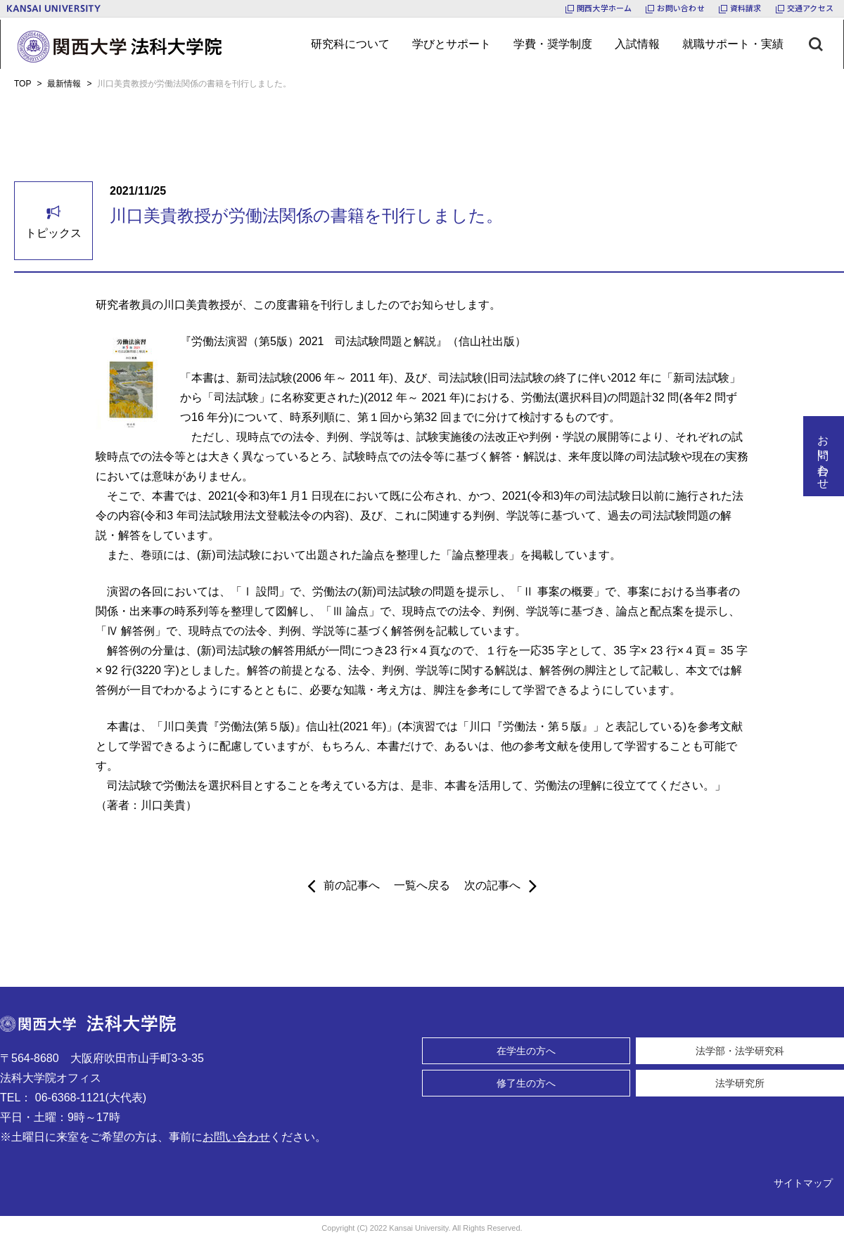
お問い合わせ (680, 7)
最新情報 (64, 84)
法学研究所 (740, 1083)
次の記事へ (500, 885)
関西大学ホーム (604, 7)
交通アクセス (810, 7)
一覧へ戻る (422, 885)
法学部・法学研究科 (740, 1050)
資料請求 (746, 7)
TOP (22, 84)
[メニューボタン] (350, 44)
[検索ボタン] (826, 44)
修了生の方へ (526, 1083)
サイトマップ (803, 1183)
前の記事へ (343, 885)
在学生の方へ (526, 1050)
